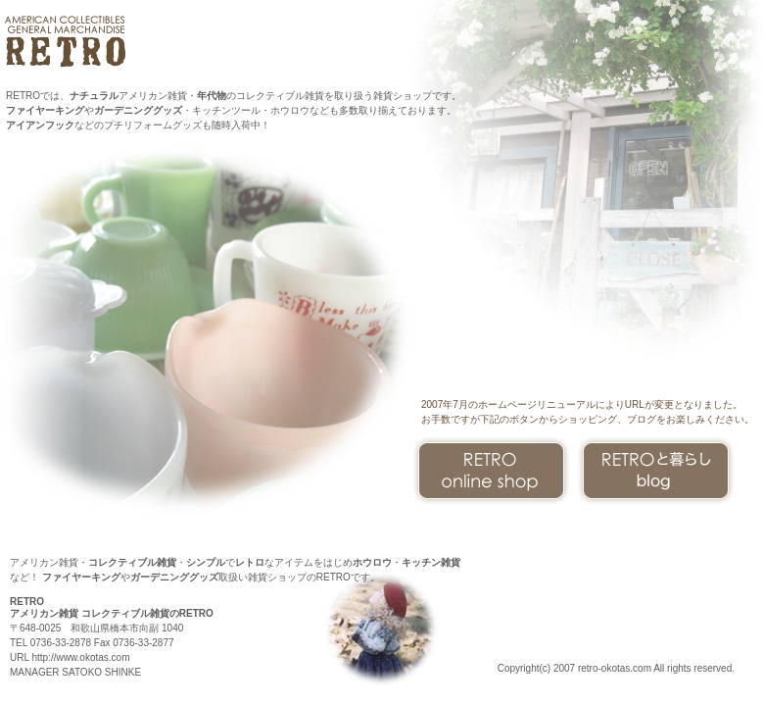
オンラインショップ (491, 471)
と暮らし (656, 471)
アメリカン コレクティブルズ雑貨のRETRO (67, 42)
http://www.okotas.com (80, 657)
